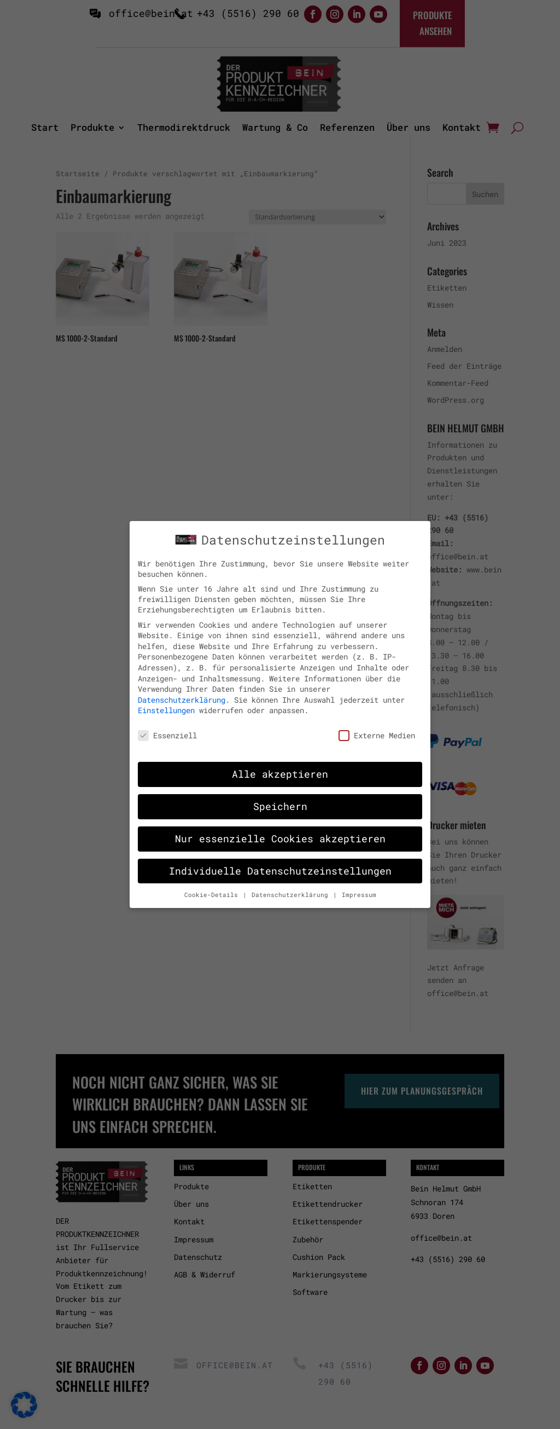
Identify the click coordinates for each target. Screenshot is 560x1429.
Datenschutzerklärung (181, 694)
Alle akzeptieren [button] (280, 768)
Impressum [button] (359, 889)
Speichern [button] (280, 801)
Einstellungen (166, 705)
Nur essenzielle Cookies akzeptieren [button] (280, 833)
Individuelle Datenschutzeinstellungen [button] (280, 865)
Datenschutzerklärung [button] (292, 889)
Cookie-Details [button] (213, 889)
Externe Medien (377, 730)
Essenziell (167, 730)
